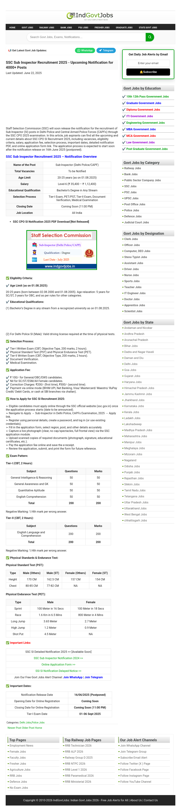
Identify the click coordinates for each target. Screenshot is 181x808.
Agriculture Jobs (20, 769)
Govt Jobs (27, 27)
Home (12, 27)
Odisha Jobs (132, 466)
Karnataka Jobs (134, 406)
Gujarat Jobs (132, 376)
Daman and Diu (133, 358)
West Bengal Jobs (135, 514)
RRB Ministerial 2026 (78, 781)
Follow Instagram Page (134, 775)
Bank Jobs (66, 27)
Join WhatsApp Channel (135, 745)
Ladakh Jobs (132, 418)
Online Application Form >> (58, 664)
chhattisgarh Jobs (135, 520)
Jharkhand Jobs (134, 400)
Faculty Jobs (18, 757)
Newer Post (14, 727)
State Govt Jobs (148, 27)
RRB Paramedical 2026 (79, 775)
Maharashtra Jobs (135, 436)
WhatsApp (85, 50)
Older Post (28, 727)
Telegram (106, 50)
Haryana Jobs (133, 382)
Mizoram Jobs (133, 454)
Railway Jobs (46, 27)
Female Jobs (18, 751)
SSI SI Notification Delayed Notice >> (58, 671)
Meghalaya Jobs (134, 448)
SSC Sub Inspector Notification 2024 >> (58, 658)
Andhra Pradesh (134, 334)
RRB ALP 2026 (74, 751)
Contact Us (151, 800)
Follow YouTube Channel (135, 781)
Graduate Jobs (124, 27)
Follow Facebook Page (134, 769)
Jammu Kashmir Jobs (138, 394)
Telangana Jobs (134, 496)
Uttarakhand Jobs (135, 508)
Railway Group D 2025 (79, 757)
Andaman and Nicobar (138, 328)
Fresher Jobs (102, 27)
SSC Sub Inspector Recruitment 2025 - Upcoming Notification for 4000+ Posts (59, 65)
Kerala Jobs (131, 412)
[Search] (150, 37)
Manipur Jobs (133, 442)
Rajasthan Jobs (134, 478)
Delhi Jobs (25, 722)
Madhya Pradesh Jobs (138, 430)
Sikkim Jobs (132, 484)
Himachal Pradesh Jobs (139, 388)
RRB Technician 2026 (78, 745)
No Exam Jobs (15, 5)
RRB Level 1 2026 (76, 769)
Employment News (38, 5)
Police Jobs (38, 722)
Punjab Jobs (132, 472)
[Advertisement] (62, 98)
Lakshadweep (133, 424)
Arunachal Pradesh (136, 340)
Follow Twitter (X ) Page (135, 763)
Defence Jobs (18, 781)
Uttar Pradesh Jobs (136, 502)
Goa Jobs (130, 370)
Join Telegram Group (133, 751)
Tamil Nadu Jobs (134, 490)
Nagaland (130, 460)
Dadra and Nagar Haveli (139, 352)
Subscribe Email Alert (133, 757)
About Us (136, 800)
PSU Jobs (83, 27)
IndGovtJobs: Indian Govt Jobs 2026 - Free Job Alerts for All (90, 800)
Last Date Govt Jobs (64, 5)
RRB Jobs (16, 775)
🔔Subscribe (148, 71)
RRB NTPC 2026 (75, 763)
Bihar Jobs (131, 346)
